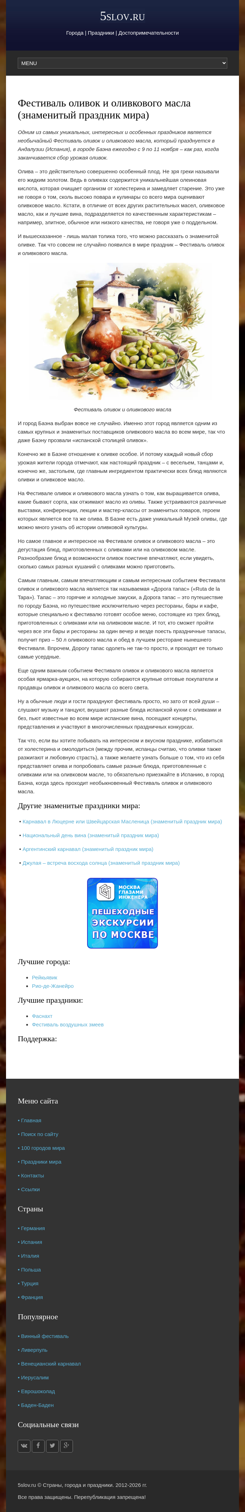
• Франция (30, 1297)
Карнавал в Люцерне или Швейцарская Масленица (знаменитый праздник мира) (122, 821)
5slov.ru (122, 16)
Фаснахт (42, 1016)
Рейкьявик (44, 977)
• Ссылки (29, 1189)
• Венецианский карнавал (49, 1364)
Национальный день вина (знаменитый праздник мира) (91, 835)
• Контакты (31, 1175)
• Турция (28, 1283)
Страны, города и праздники (78, 1485)
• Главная (29, 1120)
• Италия (28, 1256)
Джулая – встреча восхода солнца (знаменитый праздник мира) (101, 863)
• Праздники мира (39, 1162)
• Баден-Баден (36, 1405)
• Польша (29, 1270)
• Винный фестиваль (43, 1336)
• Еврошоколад (36, 1391)
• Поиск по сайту (38, 1134)
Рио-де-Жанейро (53, 986)
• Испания (30, 1242)
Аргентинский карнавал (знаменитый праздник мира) (88, 849)
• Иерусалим (33, 1377)
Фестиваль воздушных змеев (68, 1024)
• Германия (31, 1228)
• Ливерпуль (32, 1350)
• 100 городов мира (41, 1148)
